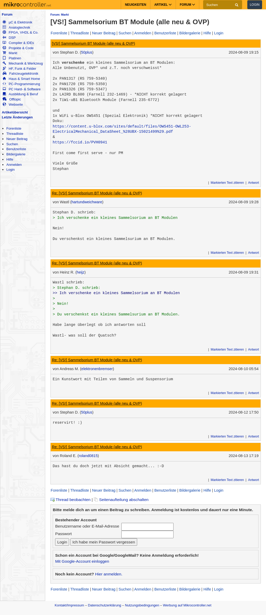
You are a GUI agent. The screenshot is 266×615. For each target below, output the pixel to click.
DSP (9, 38)
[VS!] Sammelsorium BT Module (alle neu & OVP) (93, 43)
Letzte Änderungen (17, 117)
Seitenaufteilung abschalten (121, 499)
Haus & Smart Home (21, 79)
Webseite (13, 104)
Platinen (12, 58)
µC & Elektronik (17, 22)
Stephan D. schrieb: (74, 212)
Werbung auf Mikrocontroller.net (187, 605)
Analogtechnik (16, 27)
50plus (86, 52)
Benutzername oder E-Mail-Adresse (87, 526)
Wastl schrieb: (68, 282)
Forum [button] (187, 5)
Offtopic (12, 99)
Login (255, 5)
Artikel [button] (163, 5)
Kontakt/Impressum (69, 605)
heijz (80, 272)
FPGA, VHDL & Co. (20, 32)
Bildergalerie (15, 154)
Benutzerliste (16, 149)
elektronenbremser (97, 369)
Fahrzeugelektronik (20, 73)
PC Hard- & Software (22, 89)
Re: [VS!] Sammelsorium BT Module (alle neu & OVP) (97, 193)
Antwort (253, 183)
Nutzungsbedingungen (142, 605)
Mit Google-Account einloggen (82, 561)
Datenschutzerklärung (104, 605)
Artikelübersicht (15, 112)
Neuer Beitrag (16, 139)
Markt (10, 53)
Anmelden (14, 165)
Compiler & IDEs (18, 43)
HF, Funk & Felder (19, 69)
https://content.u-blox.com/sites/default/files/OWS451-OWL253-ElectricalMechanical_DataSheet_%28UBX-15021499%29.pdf (122, 129)
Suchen (12, 144)
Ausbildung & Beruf (20, 94)
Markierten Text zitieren (227, 183)
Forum (7, 14)
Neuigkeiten (135, 5)
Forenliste (13, 128)
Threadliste (14, 134)
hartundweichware (86, 202)
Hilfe (9, 159)
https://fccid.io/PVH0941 (80, 142)
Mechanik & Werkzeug (23, 63)
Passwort (63, 533)
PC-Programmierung (21, 84)
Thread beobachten (70, 499)
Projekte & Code (18, 48)
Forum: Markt (59, 14)
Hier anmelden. (108, 574)
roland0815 (88, 456)
